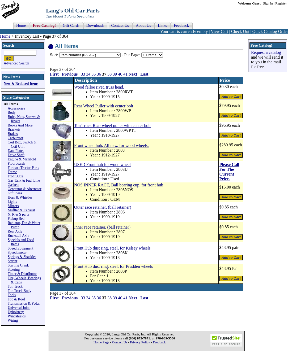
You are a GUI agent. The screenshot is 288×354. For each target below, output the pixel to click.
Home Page (101, 342)
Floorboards (16, 163)
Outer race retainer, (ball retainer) (102, 207)
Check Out (240, 31)
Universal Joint (19, 308)
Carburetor (15, 138)
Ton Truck (15, 287)
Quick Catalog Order (270, 31)
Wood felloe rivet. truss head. (99, 87)
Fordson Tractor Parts (23, 168)
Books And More (20, 125)
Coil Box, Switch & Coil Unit (22, 144)
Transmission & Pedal (24, 303)
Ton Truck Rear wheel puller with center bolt (112, 125)
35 (93, 74)
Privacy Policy (140, 342)
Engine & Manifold (22, 159)
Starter (12, 261)
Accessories (16, 108)
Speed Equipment (20, 248)
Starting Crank (18, 265)
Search (8, 45)
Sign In (268, 3)
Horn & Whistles (20, 197)
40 (120, 74)
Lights (12, 202)
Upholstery (16, 312)
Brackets (14, 130)
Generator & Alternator (24, 189)
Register (281, 3)
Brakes (13, 134)
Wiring (13, 320)
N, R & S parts (18, 214)
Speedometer (17, 253)
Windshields (17, 316)
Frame (12, 172)
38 (109, 74)
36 (99, 74)
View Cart (219, 31)
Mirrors (13, 206)
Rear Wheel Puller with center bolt (103, 106)
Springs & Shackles (22, 257)
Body (11, 113)
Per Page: (132, 55)
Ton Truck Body (19, 291)
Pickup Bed (16, 219)
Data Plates (16, 151)
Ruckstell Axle (18, 236)
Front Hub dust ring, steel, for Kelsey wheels (112, 248)
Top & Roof (16, 299)
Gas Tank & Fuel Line (24, 180)
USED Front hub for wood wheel (102, 164)
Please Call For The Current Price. (229, 171)
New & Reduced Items (21, 84)
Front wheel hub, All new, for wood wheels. (111, 145)
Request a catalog (266, 52)
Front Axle (15, 176)
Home (5, 36)
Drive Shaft (16, 155)
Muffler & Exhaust (21, 210)
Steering (14, 270)
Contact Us (119, 342)
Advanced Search (16, 63)
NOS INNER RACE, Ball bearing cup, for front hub (118, 185)
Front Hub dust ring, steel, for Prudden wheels (113, 266)
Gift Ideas (15, 193)
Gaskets (13, 185)
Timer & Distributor (22, 274)
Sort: (54, 55)
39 (115, 74)
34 (88, 74)
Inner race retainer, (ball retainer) (102, 227)
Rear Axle (15, 231)
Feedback (159, 342)
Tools (12, 295)
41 (125, 74)
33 (83, 74)
